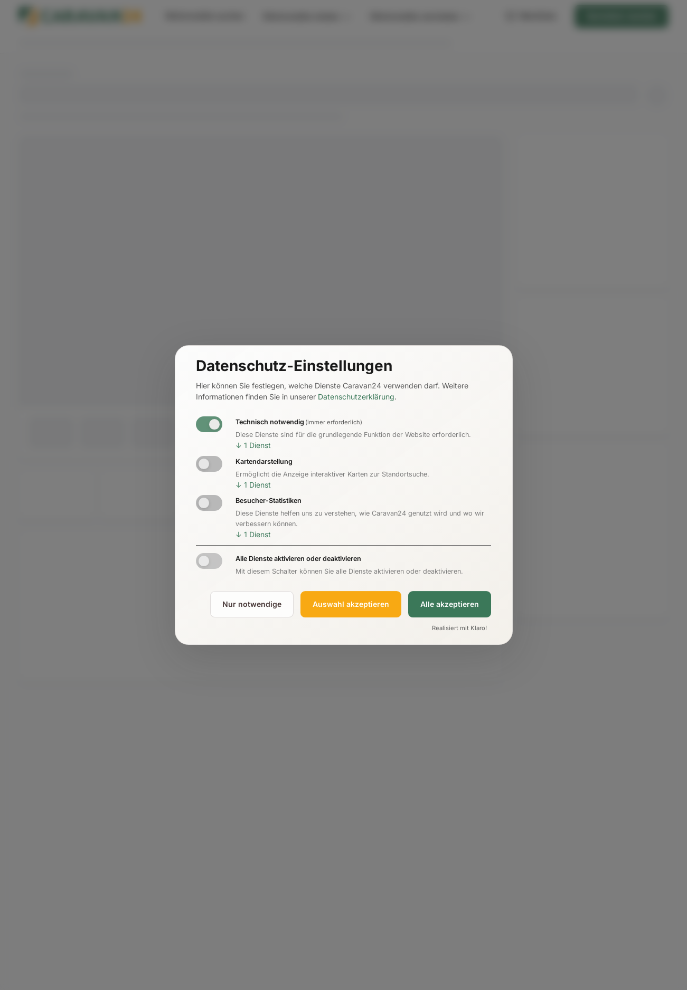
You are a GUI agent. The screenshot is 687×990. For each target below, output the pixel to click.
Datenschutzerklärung (356, 397)
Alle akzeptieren (449, 603)
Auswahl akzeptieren (351, 603)
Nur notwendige (251, 603)
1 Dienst (253, 445)
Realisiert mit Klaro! (459, 628)
